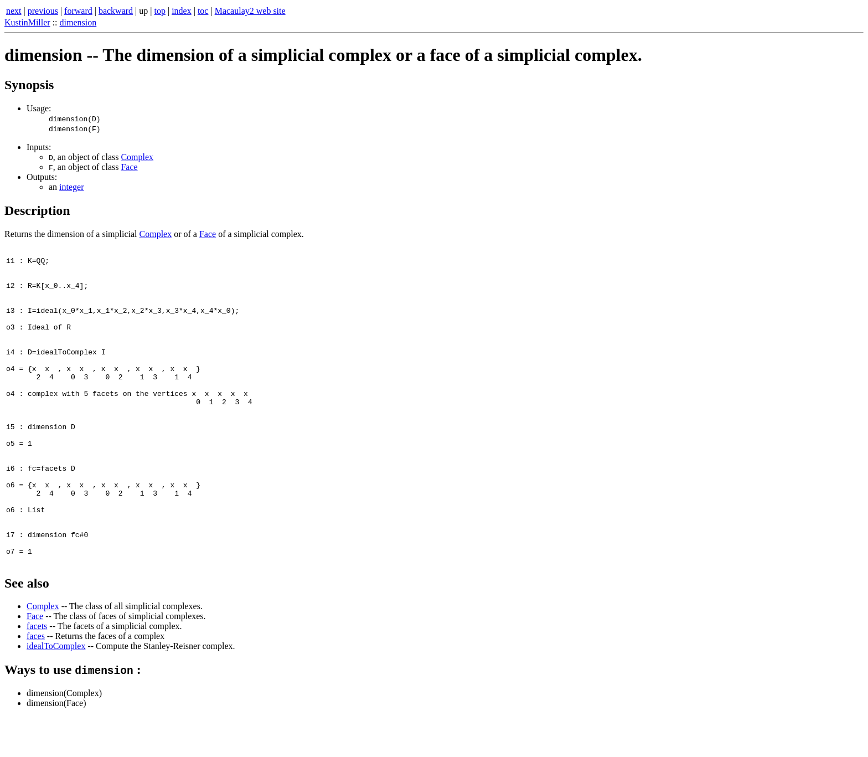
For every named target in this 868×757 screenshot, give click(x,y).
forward (78, 11)
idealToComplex (56, 686)
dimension (78, 22)
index (182, 11)
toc (203, 11)
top (160, 11)
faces (36, 676)
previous (43, 11)
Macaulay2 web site (250, 11)
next (14, 11)
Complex (137, 157)
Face (129, 167)
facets (37, 666)
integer (71, 187)
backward (116, 11)
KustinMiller (27, 22)
